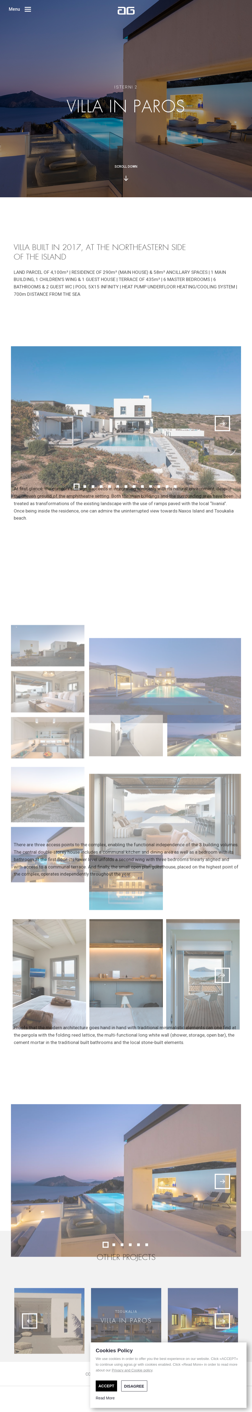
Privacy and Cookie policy (132, 1370)
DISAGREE (134, 1386)
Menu (20, 9)
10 (150, 605)
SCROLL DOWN (126, 173)
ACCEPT (106, 1386)
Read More (105, 1398)
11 (159, 605)
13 (175, 605)
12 (167, 605)
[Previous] (29, 1366)
